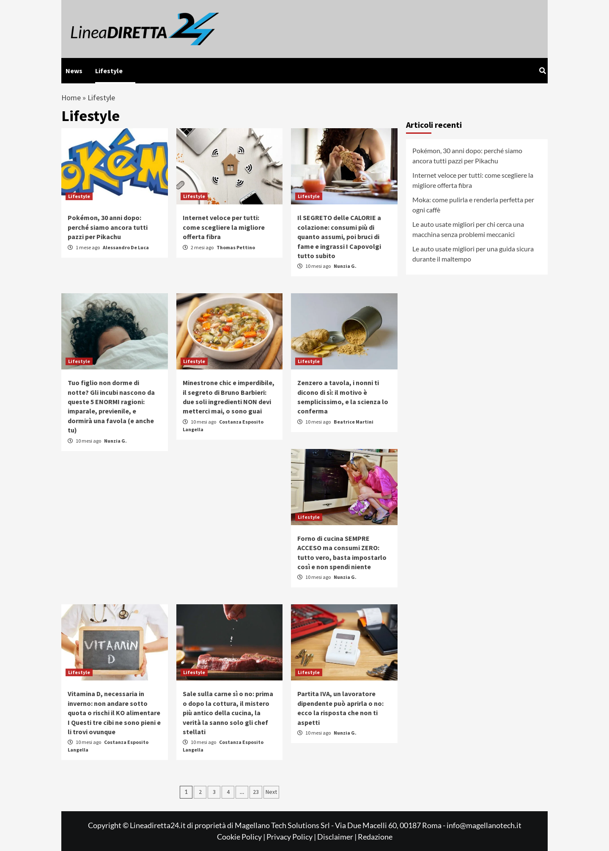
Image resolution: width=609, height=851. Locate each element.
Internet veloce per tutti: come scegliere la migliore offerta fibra (224, 227)
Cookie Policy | (241, 836)
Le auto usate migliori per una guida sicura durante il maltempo (473, 254)
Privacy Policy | (291, 836)
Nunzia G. (345, 266)
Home (71, 97)
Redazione (375, 836)
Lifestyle (109, 70)
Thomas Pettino (236, 247)
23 (256, 792)
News (74, 70)
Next (271, 792)
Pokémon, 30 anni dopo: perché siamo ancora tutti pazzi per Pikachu (108, 227)
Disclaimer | (337, 836)
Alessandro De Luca (126, 247)
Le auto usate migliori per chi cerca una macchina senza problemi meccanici (468, 229)
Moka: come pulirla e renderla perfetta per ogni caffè (473, 205)
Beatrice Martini (353, 422)
